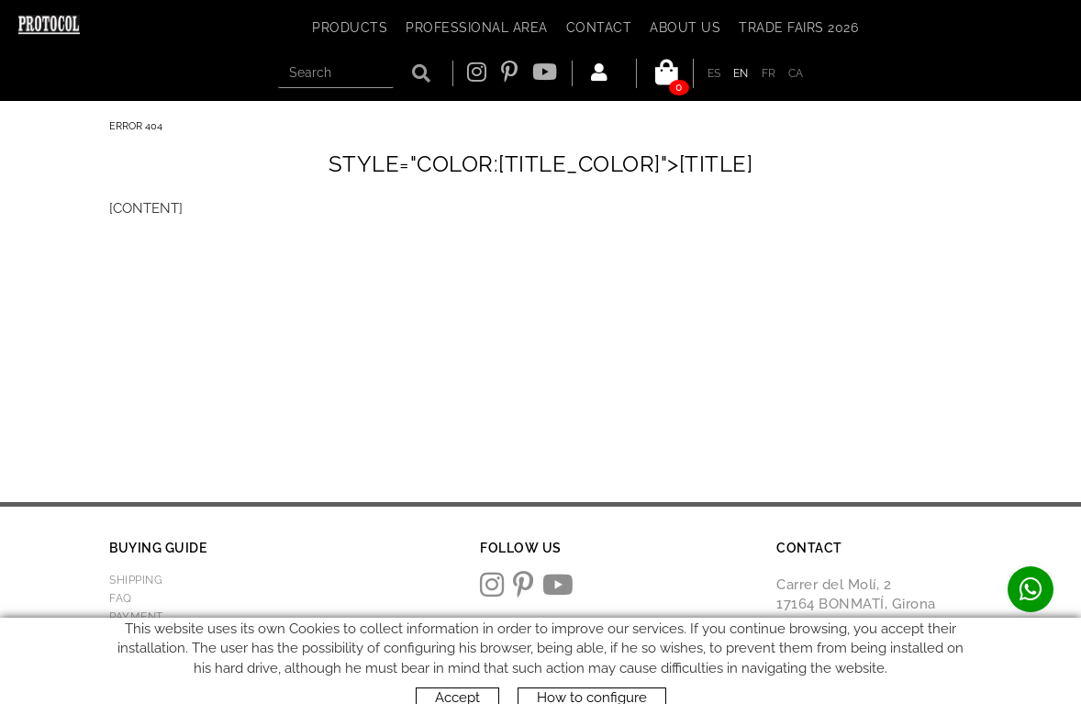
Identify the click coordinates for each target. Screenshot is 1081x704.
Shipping (135, 580)
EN (741, 73)
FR (769, 73)
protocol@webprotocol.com (873, 673)
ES (714, 73)
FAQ (120, 598)
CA (796, 73)
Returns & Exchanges (178, 635)
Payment (136, 616)
